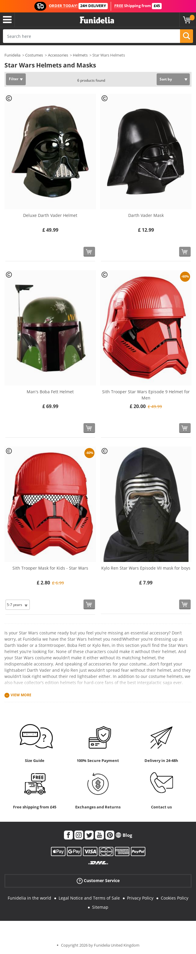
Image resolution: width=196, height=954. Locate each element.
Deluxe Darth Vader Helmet (50, 215)
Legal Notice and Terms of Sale (89, 898)
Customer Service (98, 881)
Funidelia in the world (29, 898)
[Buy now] (89, 252)
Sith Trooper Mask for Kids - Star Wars (50, 568)
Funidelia (12, 55)
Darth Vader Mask (146, 215)
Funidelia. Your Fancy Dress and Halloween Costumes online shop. (97, 20)
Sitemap (100, 907)
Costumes (34, 55)
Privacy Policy (140, 898)
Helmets (80, 55)
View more (21, 694)
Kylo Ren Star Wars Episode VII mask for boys (145, 568)
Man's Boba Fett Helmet (50, 391)
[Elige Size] (17, 605)
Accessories (58, 55)
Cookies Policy (174, 898)
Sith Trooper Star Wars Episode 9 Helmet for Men (146, 395)
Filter (13, 78)
